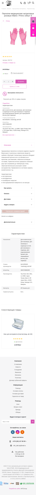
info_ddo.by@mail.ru (19, 445)
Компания (18, 361)
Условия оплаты (18, 391)
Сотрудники (18, 369)
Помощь (18, 388)
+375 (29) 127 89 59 (18, 441)
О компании (18, 364)
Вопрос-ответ (18, 407)
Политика (18, 377)
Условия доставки (18, 393)
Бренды (18, 409)
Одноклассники (22, 432)
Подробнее (6, 103)
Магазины (18, 375)
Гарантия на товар (18, 396)
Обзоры (18, 412)
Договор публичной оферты (18, 380)
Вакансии (18, 372)
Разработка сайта (14, 488)
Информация (18, 385)
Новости (18, 367)
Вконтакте (13, 432)
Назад (6, 21)
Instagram (17, 432)
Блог (18, 404)
